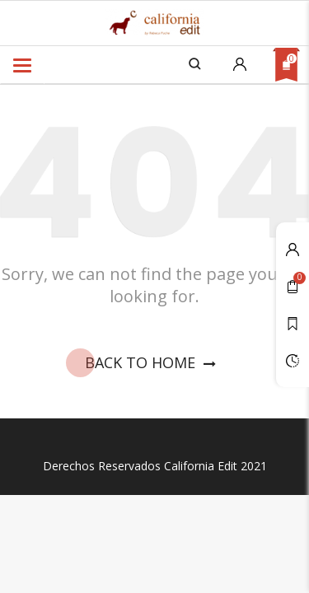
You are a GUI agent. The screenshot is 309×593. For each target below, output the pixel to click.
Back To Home (154, 363)
